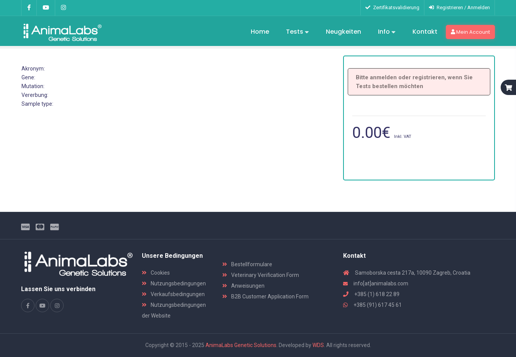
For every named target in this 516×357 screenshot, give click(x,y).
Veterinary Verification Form (260, 275)
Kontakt (424, 31)
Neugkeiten (343, 31)
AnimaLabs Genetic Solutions (240, 345)
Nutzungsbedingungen (174, 283)
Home (260, 31)
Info (387, 32)
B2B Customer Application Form (265, 296)
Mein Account (470, 32)
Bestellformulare (247, 264)
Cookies (156, 273)
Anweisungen (243, 286)
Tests (297, 32)
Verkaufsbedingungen (173, 294)
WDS (318, 345)
